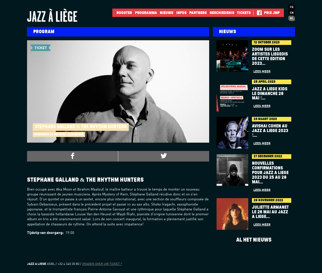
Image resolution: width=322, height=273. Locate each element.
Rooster (124, 13)
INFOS (181, 13)
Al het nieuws (254, 240)
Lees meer (262, 71)
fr (291, 7)
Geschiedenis (222, 13)
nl (292, 18)
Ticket (40, 47)
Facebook (257, 12)
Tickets (244, 13)
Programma (146, 13)
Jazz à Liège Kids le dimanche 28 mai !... (269, 94)
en (292, 13)
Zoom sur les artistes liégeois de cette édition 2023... (270, 56)
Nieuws (166, 13)
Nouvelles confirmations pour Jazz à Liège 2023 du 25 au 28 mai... (270, 172)
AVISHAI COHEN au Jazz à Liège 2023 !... (270, 131)
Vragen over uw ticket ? (102, 264)
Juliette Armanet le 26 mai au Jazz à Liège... (270, 212)
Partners (198, 13)
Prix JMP (272, 13)
